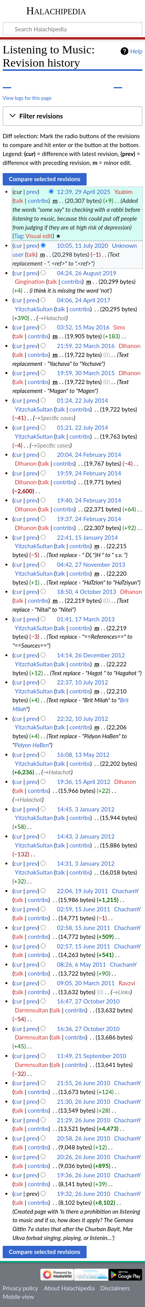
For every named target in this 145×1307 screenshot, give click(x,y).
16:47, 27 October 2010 (88, 1001)
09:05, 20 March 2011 (85, 982)
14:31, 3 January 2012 (85, 863)
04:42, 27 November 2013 (91, 564)
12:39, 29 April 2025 (83, 191)
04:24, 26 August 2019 (86, 272)
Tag (18, 235)
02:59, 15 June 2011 (83, 909)
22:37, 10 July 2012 (82, 682)
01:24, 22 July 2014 (82, 400)
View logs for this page (27, 98)
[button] (72, 116)
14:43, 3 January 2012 (85, 836)
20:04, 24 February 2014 (89, 454)
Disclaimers (115, 1288)
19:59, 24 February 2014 (89, 473)
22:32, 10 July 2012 (82, 718)
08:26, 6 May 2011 (81, 964)
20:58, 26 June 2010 (83, 1138)
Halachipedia (56, 11)
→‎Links (121, 991)
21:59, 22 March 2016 (85, 345)
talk (18, 200)
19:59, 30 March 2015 (85, 372)
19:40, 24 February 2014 (89, 500)
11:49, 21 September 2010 (91, 1055)
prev (32, 191)
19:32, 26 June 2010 (83, 1193)
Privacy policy (20, 1288)
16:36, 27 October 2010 (88, 1028)
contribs (38, 200)
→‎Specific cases (53, 417)
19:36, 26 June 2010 (83, 1174)
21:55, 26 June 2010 (83, 1082)
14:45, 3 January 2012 (85, 809)
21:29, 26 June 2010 (83, 1120)
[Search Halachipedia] (72, 28)
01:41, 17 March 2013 (85, 619)
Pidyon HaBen (31, 744)
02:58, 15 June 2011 (83, 927)
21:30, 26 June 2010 (83, 1101)
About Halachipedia (69, 1288)
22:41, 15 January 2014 (87, 537)
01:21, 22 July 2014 (82, 427)
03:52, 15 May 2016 (83, 327)
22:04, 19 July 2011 (82, 890)
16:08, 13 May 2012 (83, 754)
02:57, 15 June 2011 (83, 946)
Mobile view (18, 1296)
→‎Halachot (52, 317)
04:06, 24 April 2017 (83, 300)
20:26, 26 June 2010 (83, 1156)
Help (136, 51)
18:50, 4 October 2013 (86, 591)
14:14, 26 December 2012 (91, 655)
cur (18, 245)
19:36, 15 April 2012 (83, 781)
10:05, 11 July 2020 (82, 245)
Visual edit (39, 235)
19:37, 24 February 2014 (89, 518)
